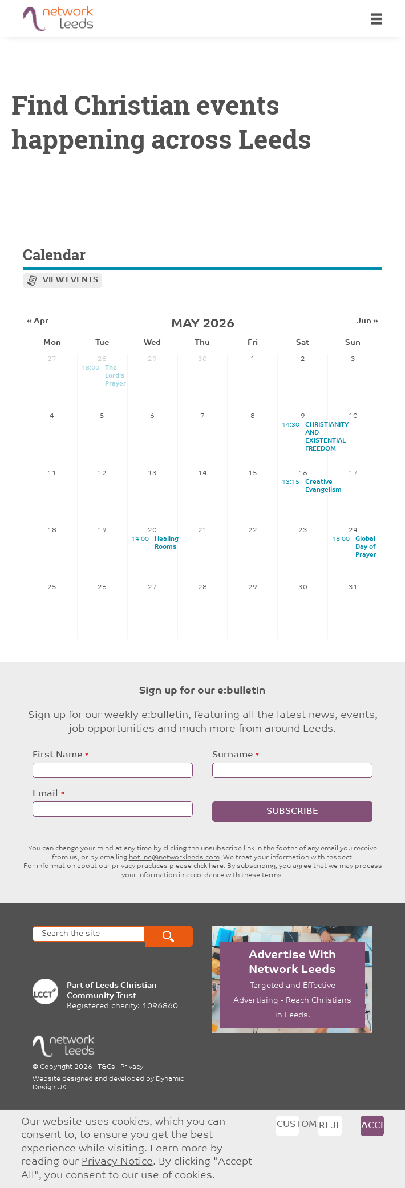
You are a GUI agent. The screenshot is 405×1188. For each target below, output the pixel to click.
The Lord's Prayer (102, 376)
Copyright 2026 (66, 1067)
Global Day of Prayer (353, 547)
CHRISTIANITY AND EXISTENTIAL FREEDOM (302, 437)
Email (45, 793)
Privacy (131, 1067)
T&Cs (106, 1067)
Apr (41, 321)
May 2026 (202, 324)
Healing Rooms (152, 544)
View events (70, 280)
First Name (57, 755)
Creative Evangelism (302, 486)
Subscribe (292, 811)
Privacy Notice (117, 1162)
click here (208, 866)
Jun (364, 321)
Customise (288, 1124)
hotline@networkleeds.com (174, 857)
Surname (232, 755)
